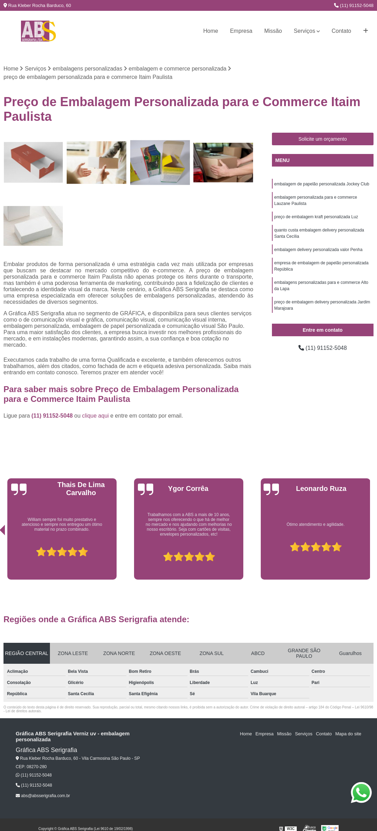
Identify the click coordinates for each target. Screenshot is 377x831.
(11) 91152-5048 (354, 5)
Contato (341, 31)
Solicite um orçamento (322, 139)
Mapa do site (348, 733)
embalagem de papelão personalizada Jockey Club (321, 184)
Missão (273, 31)
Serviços (304, 31)
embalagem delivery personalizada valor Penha (318, 249)
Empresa (241, 31)
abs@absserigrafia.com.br (43, 795)
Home (210, 31)
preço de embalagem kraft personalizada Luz (316, 216)
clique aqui (95, 416)
